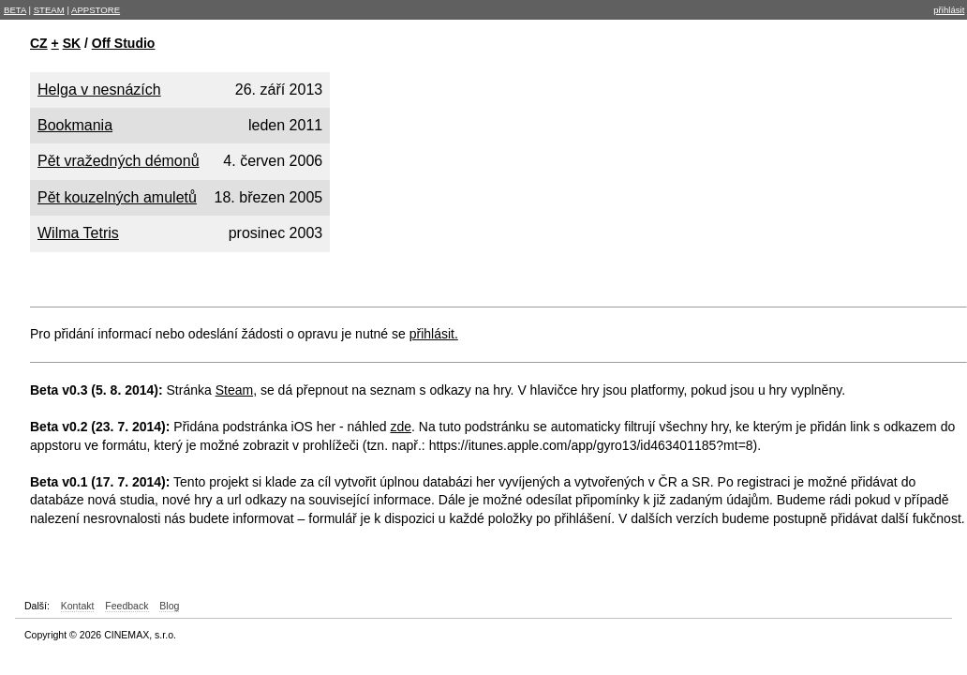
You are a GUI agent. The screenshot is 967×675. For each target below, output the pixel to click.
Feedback (126, 605)
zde (400, 426)
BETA (15, 10)
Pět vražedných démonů (118, 161)
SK (72, 43)
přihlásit (948, 10)
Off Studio (124, 43)
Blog (169, 605)
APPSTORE (95, 10)
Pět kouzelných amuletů (117, 197)
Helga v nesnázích (99, 90)
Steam (234, 390)
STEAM (49, 10)
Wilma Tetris (78, 233)
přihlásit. (433, 333)
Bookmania (74, 125)
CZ (39, 43)
